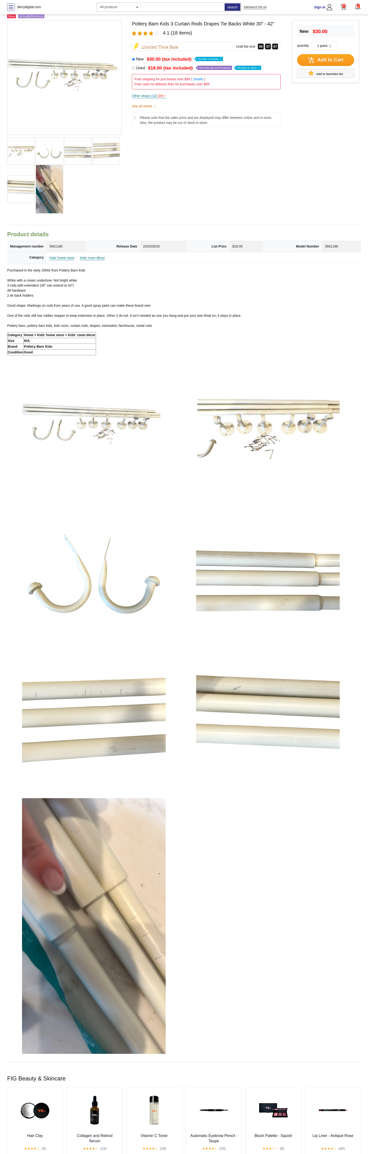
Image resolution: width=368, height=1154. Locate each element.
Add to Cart (325, 60)
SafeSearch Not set (255, 7)
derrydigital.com (29, 7)
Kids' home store (62, 258)
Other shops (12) (149, 96)
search (232, 7)
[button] (358, 6)
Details (198, 79)
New (179, 59)
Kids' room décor (92, 258)
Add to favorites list (325, 73)
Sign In (319, 7)
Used (198, 67)
